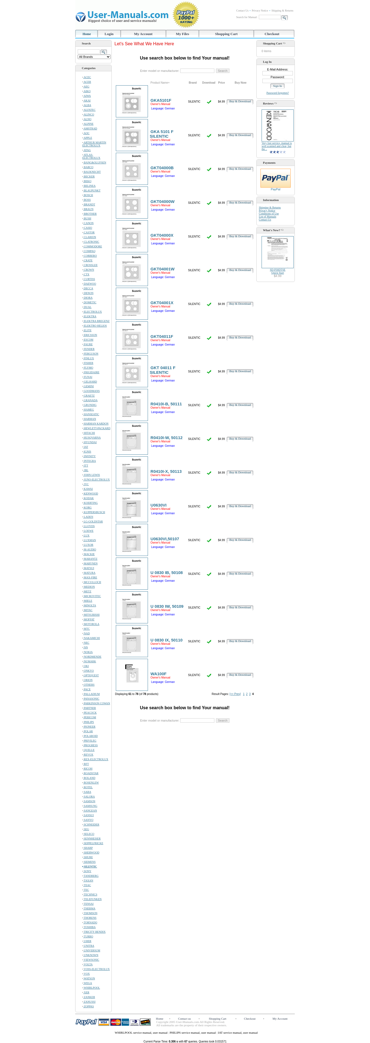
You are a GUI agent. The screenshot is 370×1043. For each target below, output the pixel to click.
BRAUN (88, 209)
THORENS (89, 917)
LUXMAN (89, 540)
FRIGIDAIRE (90, 372)
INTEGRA (89, 460)
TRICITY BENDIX (94, 931)
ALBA (86, 105)
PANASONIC (90, 698)
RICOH (87, 768)
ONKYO (88, 670)
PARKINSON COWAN (96, 703)
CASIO (87, 227)
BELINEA (89, 185)
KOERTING (90, 502)
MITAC (87, 610)
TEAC (86, 885)
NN (85, 647)
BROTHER (89, 213)
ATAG (86, 150)
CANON (88, 223)
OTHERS (88, 684)
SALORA (88, 796)
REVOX (87, 754)
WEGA (87, 983)
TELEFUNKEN (92, 899)
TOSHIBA (89, 927)
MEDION (88, 586)
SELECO (88, 833)
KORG (87, 507)
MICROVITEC (91, 596)
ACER (86, 81)
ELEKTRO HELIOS (94, 325)
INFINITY (89, 456)
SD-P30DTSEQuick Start (277, 271)
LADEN (87, 516)
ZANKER (88, 997)
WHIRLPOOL (91, 987)
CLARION (89, 237)
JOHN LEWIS (91, 474)
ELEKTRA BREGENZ (96, 321)
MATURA (89, 572)
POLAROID (90, 735)
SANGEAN (89, 810)
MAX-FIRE (89, 577)
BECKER (88, 176)
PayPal (275, 188)
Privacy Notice (260, 10)
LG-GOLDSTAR (92, 521)
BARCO (87, 167)
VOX (86, 973)
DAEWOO (89, 283)
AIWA (86, 95)
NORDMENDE (91, 656)
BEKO (86, 181)
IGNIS (86, 451)
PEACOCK (89, 712)
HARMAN (89, 418)
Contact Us (242, 10)
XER (85, 992)
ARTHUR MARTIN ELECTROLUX (94, 144)
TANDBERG (90, 875)
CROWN (88, 269)
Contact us (184, 1018)
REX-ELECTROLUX (95, 759)
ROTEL (87, 787)
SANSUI (88, 815)
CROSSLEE (90, 265)
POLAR (87, 731)
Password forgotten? (278, 92)
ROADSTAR (90, 773)
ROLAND (88, 777)
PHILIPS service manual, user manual (193, 1032)
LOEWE (88, 530)
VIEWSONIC (90, 959)
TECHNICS (89, 894)
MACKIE (88, 554)
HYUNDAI (89, 442)
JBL (85, 470)
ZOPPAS (88, 1006)
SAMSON (88, 801)
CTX (85, 274)
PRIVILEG (89, 740)
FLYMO (87, 367)
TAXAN (87, 880)
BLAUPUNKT (91, 190)
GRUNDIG (89, 404)
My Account (143, 34)
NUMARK (89, 661)
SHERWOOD (90, 852)
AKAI (86, 100)
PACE (86, 689)
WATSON (88, 978)
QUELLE (88, 749)
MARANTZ (89, 558)
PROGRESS (90, 745)
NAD (86, 633)
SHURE (87, 857)
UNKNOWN (90, 955)
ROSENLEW (90, 782)
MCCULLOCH (91, 582)
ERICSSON (89, 335)
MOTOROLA (90, 624)
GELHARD (89, 381)
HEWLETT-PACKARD (96, 428)
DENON (88, 293)
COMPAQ (88, 251)
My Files (182, 34)
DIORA (87, 297)
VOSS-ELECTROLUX (96, 969)
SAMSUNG (89, 805)
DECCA (87, 288)
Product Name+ (160, 82)
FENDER (88, 349)
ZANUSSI (89, 1001)
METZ (86, 591)
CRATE (87, 260)
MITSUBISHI (91, 614)
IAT (85, 446)
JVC (85, 484)
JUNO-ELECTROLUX (96, 479)
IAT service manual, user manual (238, 1032)
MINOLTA (89, 605)
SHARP (87, 847)
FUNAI (87, 376)
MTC (86, 628)
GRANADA (90, 400)
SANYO (87, 819)
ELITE (86, 330)
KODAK (88, 498)
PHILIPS (88, 721)
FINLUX (88, 358)
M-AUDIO (89, 549)
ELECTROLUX (92, 311)
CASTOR (88, 232)
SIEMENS (89, 861)
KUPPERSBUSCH (93, 512)
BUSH (86, 218)
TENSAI (88, 903)
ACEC (86, 77)
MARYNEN (90, 563)
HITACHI (88, 432)
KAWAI (87, 488)
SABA (86, 791)
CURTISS (88, 279)
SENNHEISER (91, 838)
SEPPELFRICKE (92, 843)
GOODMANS (91, 390)
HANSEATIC (90, 414)
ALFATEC (89, 109)
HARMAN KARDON (95, 423)
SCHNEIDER (90, 824)
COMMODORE (92, 246)
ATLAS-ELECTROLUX (91, 156)
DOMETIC (89, 302)
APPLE (87, 137)
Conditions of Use (269, 213)
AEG (85, 86)
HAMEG (88, 409)
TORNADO (89, 922)
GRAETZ (88, 395)
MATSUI (88, 568)
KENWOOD (90, 493)
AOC (85, 133)
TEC (85, 889)
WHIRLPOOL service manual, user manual (141, 1032)
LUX (85, 535)
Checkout (272, 34)
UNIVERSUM (91, 950)
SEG (85, 829)
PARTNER (89, 708)
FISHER (87, 362)
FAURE (87, 344)
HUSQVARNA (91, 437)
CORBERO (89, 255)
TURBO (87, 936)
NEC (85, 642)
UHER (86, 941)
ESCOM (87, 339)
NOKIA (87, 652)
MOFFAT (88, 619)
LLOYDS (88, 526)
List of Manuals (267, 216)
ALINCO (88, 114)
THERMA (89, 908)
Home (87, 34)
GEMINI (88, 386)
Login (109, 34)
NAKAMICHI (91, 638)
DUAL (86, 307)
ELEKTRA (89, 316)
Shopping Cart (226, 34)
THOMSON (89, 913)
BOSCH (87, 195)
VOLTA (87, 964)
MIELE (87, 600)
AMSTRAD (89, 128)
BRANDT (88, 204)
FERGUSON (90, 353)
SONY (86, 871)
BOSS (86, 199)
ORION (87, 680)
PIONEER (89, 726)
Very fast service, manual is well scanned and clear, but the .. (277, 146)
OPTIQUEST (90, 675)
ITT (85, 465)
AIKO (86, 91)
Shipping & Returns (282, 10)
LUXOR (87, 544)
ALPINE (88, 123)
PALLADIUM (91, 694)
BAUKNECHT (91, 171)
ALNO (86, 119)
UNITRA (88, 945)
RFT (85, 763)
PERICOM (89, 717)
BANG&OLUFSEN (94, 162)
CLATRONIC (90, 241)
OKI (85, 666)
